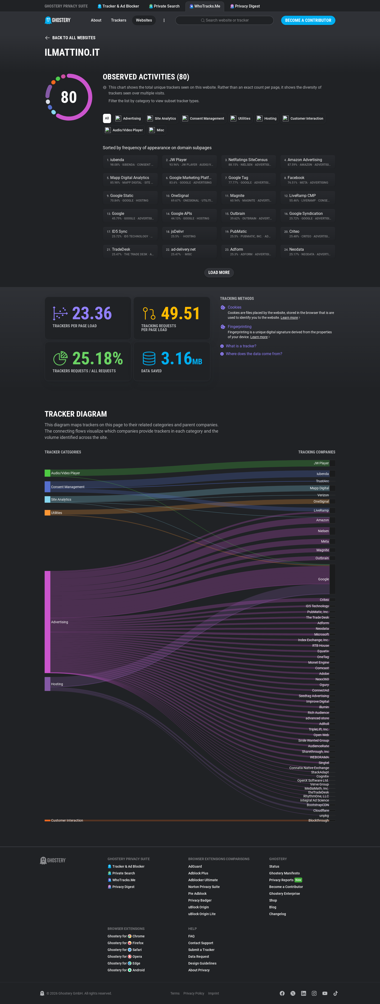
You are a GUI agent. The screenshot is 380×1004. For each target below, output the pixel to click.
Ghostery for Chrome (126, 936)
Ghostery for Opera (125, 956)
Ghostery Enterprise (284, 893)
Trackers (118, 20)
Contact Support (200, 943)
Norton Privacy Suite (204, 887)
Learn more (291, 317)
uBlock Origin (198, 907)
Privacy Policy (193, 993)
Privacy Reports (285, 880)
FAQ (191, 936)
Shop (273, 900)
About (96, 20)
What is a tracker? (238, 346)
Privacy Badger (200, 900)
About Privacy (199, 970)
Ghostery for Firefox (125, 943)
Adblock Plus (198, 873)
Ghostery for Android (126, 970)
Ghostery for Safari (125, 950)
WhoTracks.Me (204, 6)
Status (274, 866)
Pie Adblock (197, 893)
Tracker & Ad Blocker (118, 6)
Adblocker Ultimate (203, 880)
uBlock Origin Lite (202, 914)
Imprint (213, 993)
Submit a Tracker (201, 950)
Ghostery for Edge (124, 963)
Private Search (164, 6)
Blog (272, 907)
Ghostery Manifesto (284, 873)
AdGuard (195, 866)
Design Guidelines (202, 963)
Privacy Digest (245, 6)
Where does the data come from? (251, 353)
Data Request (198, 956)
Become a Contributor (308, 20)
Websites (144, 20)
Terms (175, 993)
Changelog (277, 914)
